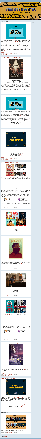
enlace (4, 50)
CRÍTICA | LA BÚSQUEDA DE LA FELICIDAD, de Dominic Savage (9, 343)
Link (29, 86)
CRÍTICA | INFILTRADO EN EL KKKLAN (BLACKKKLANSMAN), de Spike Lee (11, 57)
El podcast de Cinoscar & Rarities (18, 397)
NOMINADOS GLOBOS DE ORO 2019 (6, 272)
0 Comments (11, 53)
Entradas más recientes (4, 435)
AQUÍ (22, 153)
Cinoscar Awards (21, 44)
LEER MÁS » (2, 52)
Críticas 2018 (7, 375)
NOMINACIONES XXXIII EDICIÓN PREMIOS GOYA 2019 (8, 211)
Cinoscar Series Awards (5, 54)
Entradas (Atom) (5, 436)
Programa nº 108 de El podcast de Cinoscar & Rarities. (8, 314)
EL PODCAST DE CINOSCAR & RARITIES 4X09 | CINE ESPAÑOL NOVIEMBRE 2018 (12, 162)
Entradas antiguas (28, 435)
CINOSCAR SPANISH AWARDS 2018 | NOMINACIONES (8, 378)
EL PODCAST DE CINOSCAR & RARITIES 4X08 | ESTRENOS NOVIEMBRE (11, 299)
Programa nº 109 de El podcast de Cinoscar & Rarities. (8, 177)
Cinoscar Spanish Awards (7, 46)
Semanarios (4, 433)
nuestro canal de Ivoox (15, 41)
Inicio (16, 435)
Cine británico (4, 375)
